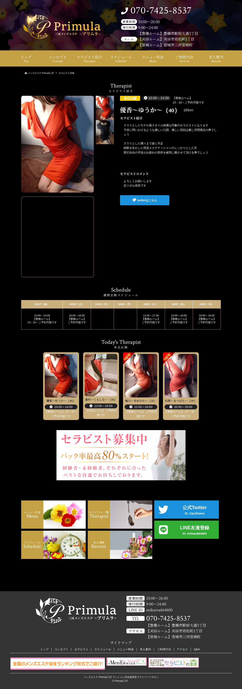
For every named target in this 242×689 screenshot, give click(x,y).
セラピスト (81, 649)
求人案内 (216, 58)
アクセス (182, 649)
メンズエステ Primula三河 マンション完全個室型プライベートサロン (120, 677)
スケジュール (121, 58)
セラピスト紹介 (89, 58)
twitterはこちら (144, 200)
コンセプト (58, 58)
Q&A (197, 649)
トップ (26, 58)
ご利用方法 (184, 58)
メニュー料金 (153, 58)
